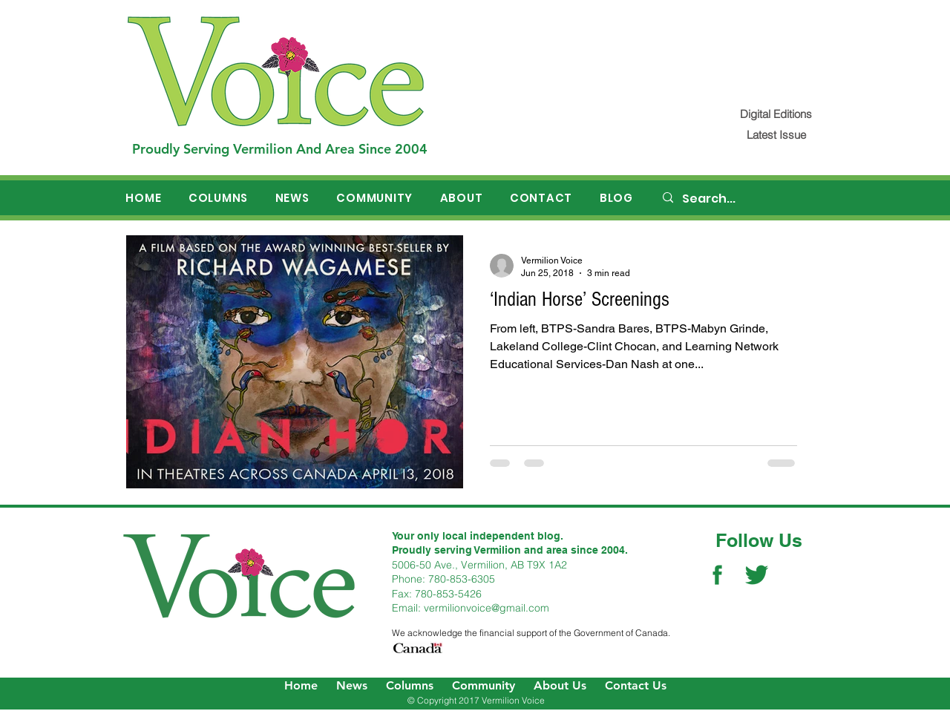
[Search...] (743, 199)
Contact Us (635, 685)
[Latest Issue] (776, 134)
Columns (409, 685)
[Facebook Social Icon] (717, 574)
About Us (560, 685)
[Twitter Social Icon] (756, 574)
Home (301, 685)
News (351, 685)
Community (483, 685)
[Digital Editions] (776, 114)
